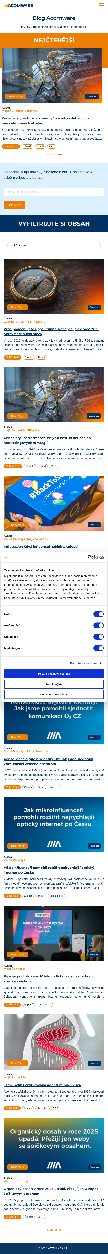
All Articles (19, 245)
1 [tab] (48, 154)
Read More (17, 96)
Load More (54, 1229)
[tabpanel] (54, 100)
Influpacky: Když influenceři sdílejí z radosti (41, 547)
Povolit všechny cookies (54, 673)
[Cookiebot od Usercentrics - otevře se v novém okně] (88, 557)
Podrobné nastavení (83, 662)
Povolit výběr (54, 684)
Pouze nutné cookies (54, 694)
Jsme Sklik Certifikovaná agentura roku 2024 (42, 1085)
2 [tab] (54, 154)
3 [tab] (60, 154)
